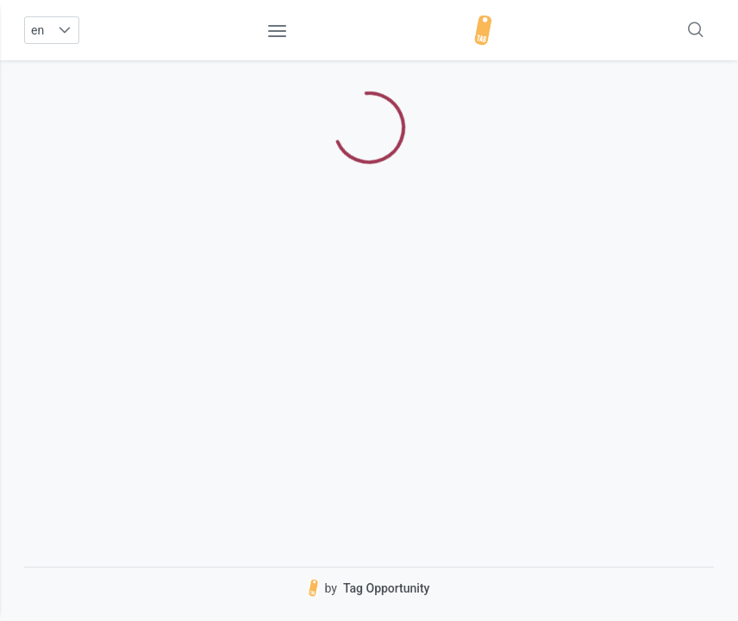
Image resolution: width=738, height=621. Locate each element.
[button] (64, 30)
